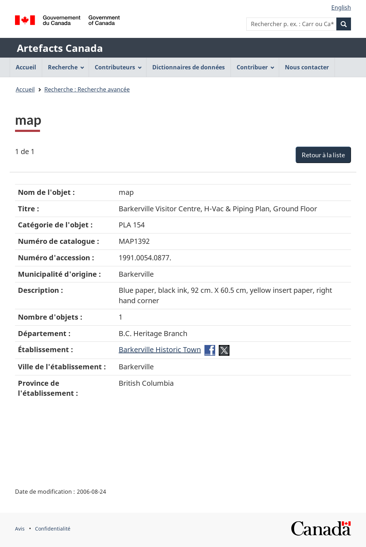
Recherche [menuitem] (66, 67)
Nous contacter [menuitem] (307, 67)
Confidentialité (52, 528)
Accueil (25, 89)
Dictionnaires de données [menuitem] (188, 67)
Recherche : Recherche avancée (87, 89)
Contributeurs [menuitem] (118, 67)
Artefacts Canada (60, 48)
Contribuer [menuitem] (255, 67)
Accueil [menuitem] (26, 67)
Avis (20, 528)
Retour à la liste (323, 155)
